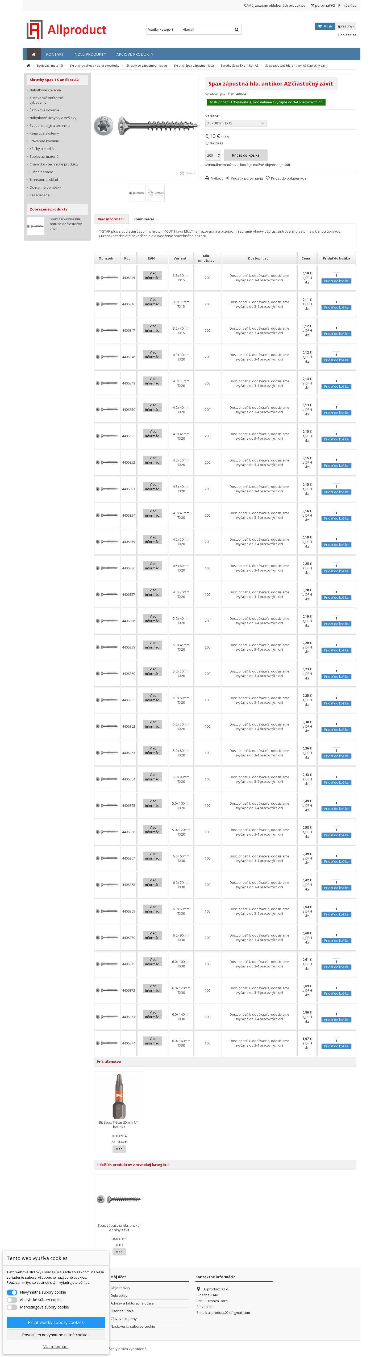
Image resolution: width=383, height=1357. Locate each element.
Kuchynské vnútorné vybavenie (46, 100)
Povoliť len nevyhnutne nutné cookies (56, 1334)
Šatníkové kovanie (44, 110)
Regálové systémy (44, 133)
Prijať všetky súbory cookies (56, 1322)
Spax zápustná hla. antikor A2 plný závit (119, 1227)
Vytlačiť (216, 178)
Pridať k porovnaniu (247, 178)
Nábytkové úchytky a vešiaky (53, 118)
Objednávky (120, 1288)
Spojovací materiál (44, 156)
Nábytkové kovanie (45, 90)
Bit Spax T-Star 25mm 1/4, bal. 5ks (119, 1124)
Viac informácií (111, 219)
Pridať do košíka (336, 281)
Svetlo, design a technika (50, 125)
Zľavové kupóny (124, 1319)
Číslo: (231, 94)
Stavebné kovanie (44, 141)
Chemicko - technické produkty (54, 164)
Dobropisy (119, 1295)
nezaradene (40, 195)
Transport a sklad (44, 179)
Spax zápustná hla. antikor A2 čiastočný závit (66, 224)
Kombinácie (144, 219)
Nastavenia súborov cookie (133, 1326)
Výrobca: (211, 94)
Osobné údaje (122, 1311)
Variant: (212, 116)
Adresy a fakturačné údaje (132, 1303)
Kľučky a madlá (42, 149)
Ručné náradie (41, 172)
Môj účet (118, 1276)
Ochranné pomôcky (45, 187)
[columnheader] (107, 258)
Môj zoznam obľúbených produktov (275, 5)
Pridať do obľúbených (288, 178)
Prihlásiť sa (347, 5)
